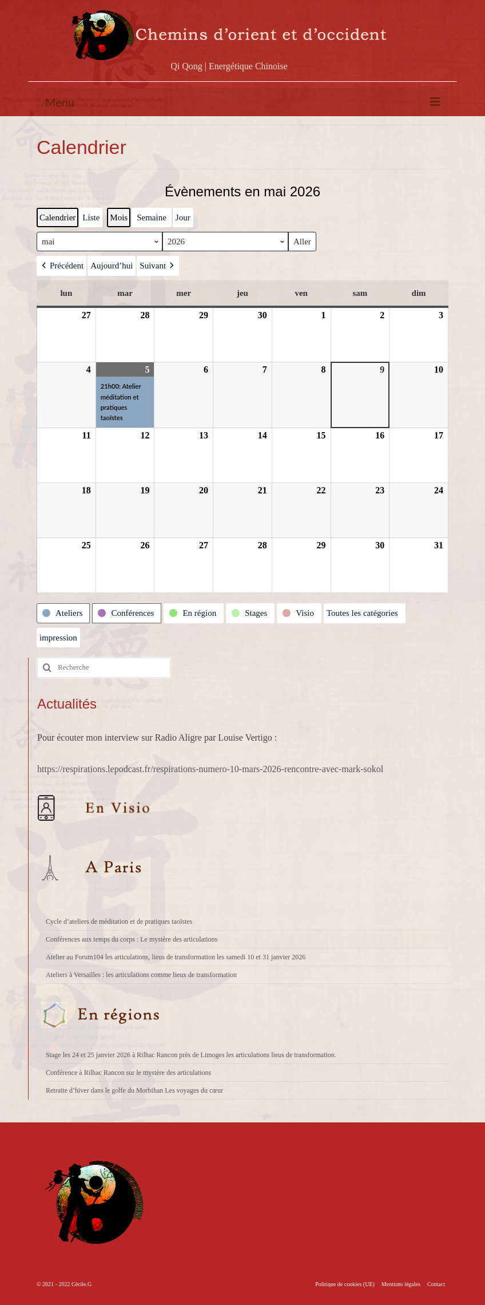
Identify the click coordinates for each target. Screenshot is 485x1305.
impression (58, 640)
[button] (61, 265)
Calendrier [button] (57, 220)
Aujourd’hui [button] (111, 265)
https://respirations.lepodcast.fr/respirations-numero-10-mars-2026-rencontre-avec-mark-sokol (210, 769)
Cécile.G (81, 1284)
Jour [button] (183, 217)
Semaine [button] (151, 217)
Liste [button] (91, 220)
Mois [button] (119, 217)
